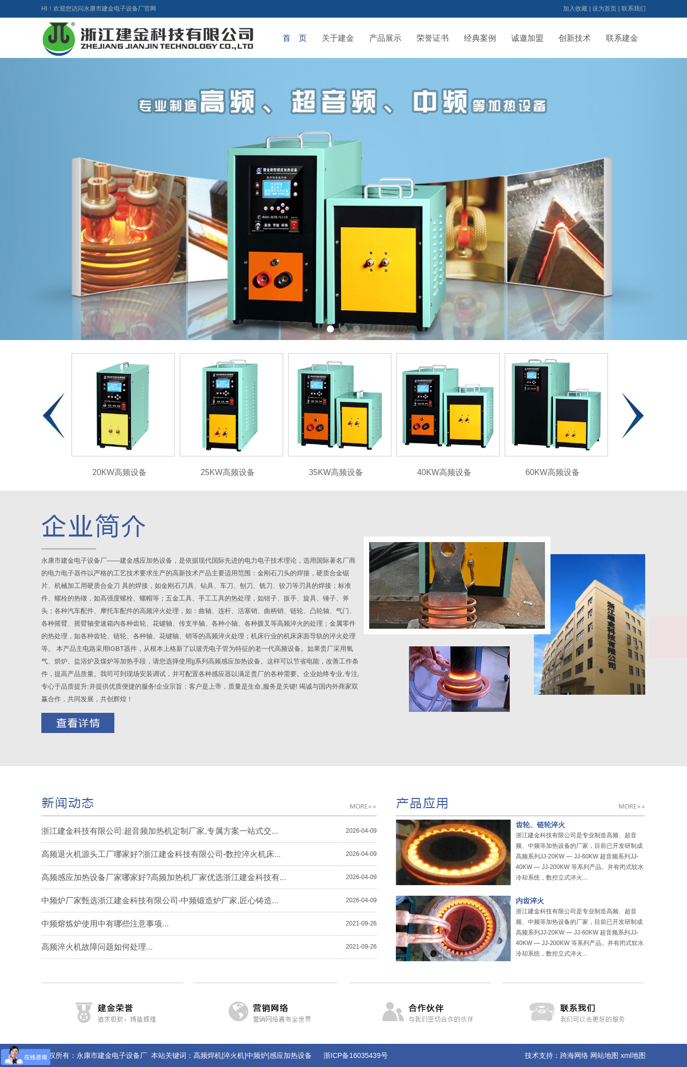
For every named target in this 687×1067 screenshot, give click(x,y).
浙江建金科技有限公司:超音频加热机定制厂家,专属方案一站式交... (159, 831)
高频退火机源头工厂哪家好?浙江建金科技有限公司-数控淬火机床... (161, 854)
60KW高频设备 (556, 415)
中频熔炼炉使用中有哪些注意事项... (105, 923)
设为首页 (604, 8)
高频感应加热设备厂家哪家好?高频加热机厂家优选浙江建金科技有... (163, 877)
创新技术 (575, 38)
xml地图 (633, 1055)
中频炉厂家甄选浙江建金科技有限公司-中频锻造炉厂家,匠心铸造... (160, 900)
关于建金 (338, 38)
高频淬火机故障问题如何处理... (97, 947)
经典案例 (480, 38)
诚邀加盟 (527, 38)
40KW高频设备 (448, 415)
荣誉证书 (433, 38)
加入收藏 (575, 8)
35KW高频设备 (339, 415)
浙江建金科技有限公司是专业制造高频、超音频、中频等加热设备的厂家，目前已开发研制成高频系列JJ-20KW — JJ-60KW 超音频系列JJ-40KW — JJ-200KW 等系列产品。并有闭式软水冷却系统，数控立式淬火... (580, 856)
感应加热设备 (290, 1055)
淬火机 (233, 1055)
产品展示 (385, 38)
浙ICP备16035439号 (355, 1055)
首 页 (295, 38)
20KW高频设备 (123, 415)
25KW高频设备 (231, 415)
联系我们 (634, 8)
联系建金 (622, 38)
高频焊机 (207, 1055)
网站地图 (604, 1055)
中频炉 (256, 1055)
